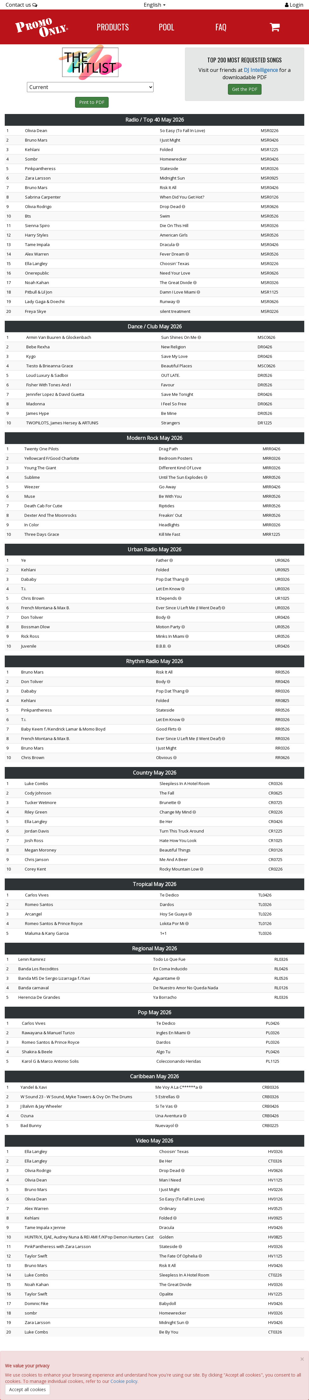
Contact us (21, 4)
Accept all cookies (27, 1389)
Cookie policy (123, 1381)
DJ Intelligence (261, 70)
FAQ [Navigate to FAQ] (220, 27)
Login (295, 4)
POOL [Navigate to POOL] (166, 27)
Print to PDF (91, 102)
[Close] (302, 1359)
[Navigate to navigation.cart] (275, 27)
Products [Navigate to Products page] (113, 27)
